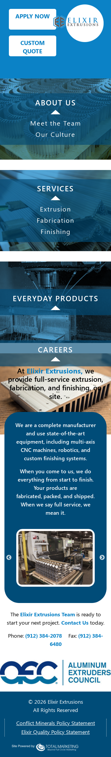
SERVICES (55, 188)
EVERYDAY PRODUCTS (56, 298)
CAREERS (55, 349)
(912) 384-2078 (43, 635)
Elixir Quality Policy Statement (55, 731)
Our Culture (55, 134)
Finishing (56, 231)
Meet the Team (55, 122)
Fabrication (55, 220)
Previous (9, 558)
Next (102, 558)
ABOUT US (55, 102)
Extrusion (55, 208)
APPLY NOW (32, 16)
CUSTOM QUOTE (32, 47)
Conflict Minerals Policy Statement (55, 722)
